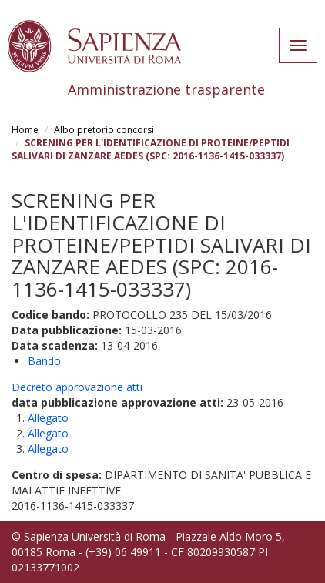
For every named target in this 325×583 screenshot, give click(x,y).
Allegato (48, 417)
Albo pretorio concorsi (104, 129)
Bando (44, 360)
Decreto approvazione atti (77, 387)
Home (25, 129)
